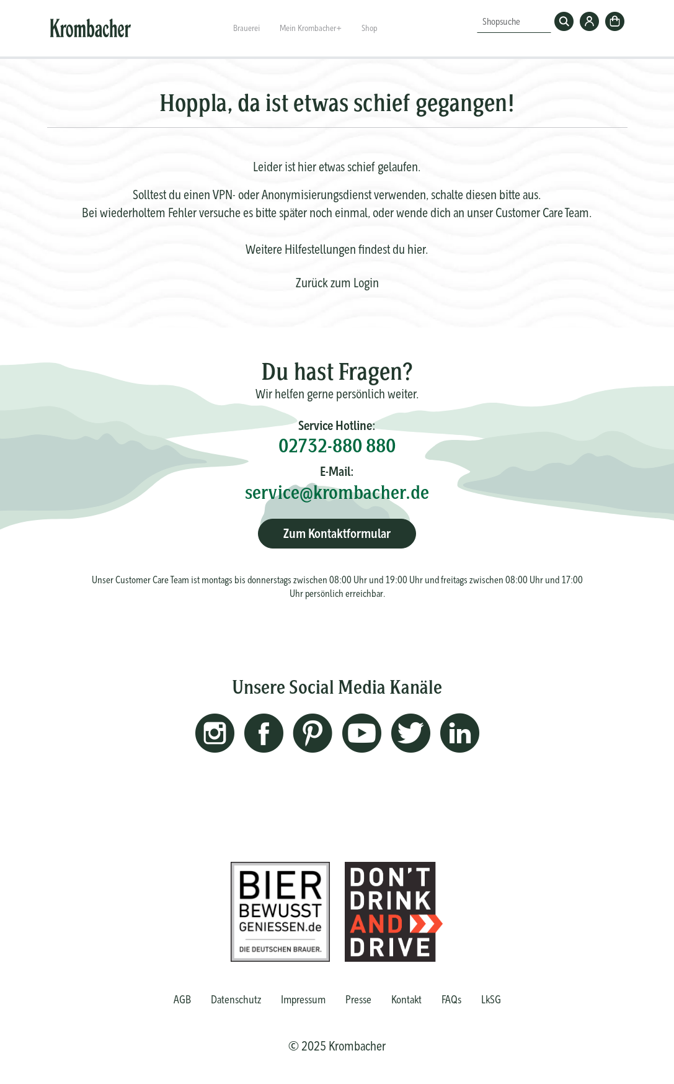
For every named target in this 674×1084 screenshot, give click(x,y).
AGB (182, 999)
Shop (369, 28)
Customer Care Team (542, 212)
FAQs (451, 999)
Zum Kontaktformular (337, 533)
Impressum (303, 999)
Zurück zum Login (337, 282)
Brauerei (246, 28)
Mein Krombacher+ (311, 28)
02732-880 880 (337, 445)
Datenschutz (236, 999)
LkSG (491, 999)
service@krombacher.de (337, 492)
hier (416, 249)
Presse (358, 999)
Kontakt (406, 999)
